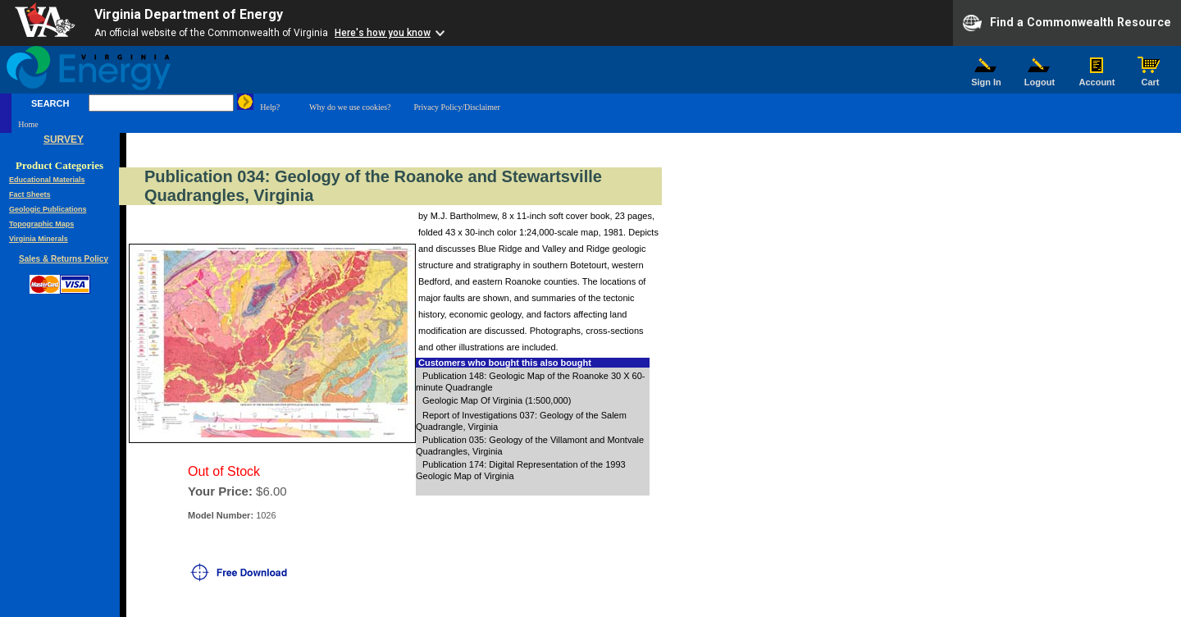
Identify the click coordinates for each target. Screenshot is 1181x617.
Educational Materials (47, 180)
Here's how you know (383, 33)
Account (1097, 78)
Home (28, 124)
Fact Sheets (30, 194)
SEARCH (50, 103)
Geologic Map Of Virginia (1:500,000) (496, 400)
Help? (270, 107)
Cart (1151, 78)
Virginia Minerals (38, 239)
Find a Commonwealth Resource (1067, 23)
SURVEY (63, 139)
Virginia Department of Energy (188, 14)
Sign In (986, 78)
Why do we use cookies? (349, 107)
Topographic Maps (41, 224)
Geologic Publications (48, 209)
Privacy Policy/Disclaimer (457, 107)
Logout (1040, 78)
